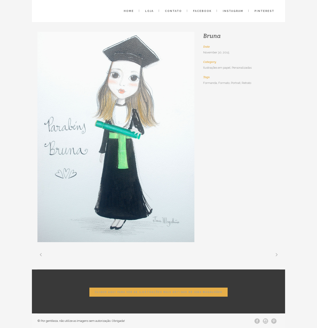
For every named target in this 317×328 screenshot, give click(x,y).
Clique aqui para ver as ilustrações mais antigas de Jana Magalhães (158, 292)
